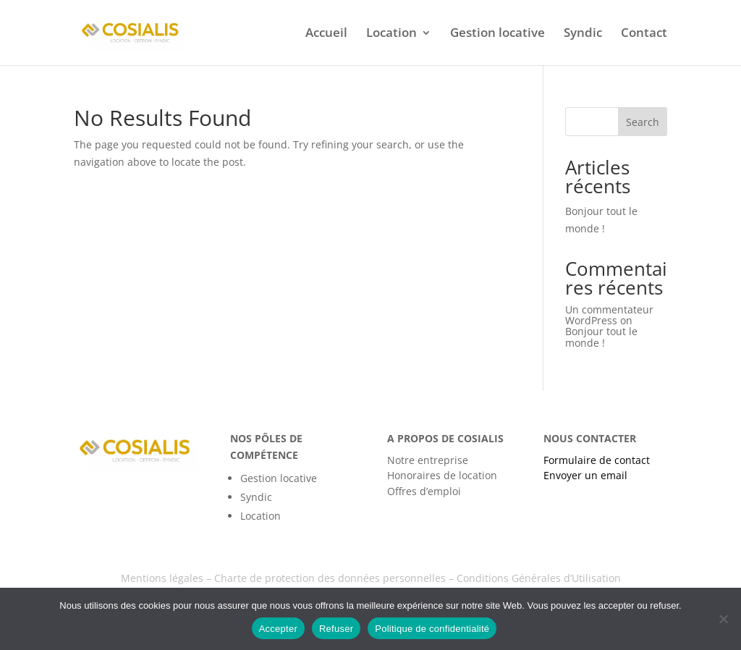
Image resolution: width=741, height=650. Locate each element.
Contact (644, 34)
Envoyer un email (585, 475)
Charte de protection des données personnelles (330, 578)
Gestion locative (497, 34)
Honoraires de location (442, 475)
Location (391, 34)
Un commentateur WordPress (609, 315)
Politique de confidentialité (432, 628)
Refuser (336, 628)
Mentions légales (162, 578)
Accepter (278, 628)
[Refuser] (723, 619)
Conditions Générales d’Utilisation (539, 578)
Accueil (326, 34)
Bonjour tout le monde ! (601, 336)
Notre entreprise (427, 460)
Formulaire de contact (596, 460)
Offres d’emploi (424, 491)
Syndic (583, 34)
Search (642, 122)
